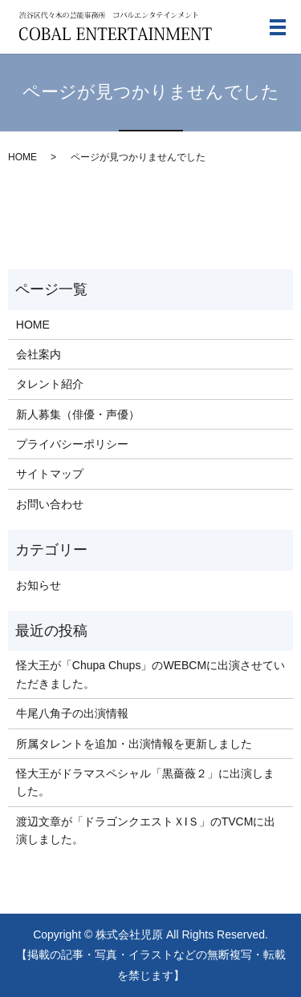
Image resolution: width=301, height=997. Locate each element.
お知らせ (38, 585)
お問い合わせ (49, 504)
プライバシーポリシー (72, 444)
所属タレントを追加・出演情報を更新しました (134, 743)
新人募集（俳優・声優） (78, 414)
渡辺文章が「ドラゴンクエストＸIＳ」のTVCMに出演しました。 (146, 830)
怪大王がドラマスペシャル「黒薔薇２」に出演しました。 (145, 782)
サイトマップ (49, 473)
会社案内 (38, 354)
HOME (22, 157)
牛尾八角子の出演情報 (72, 713)
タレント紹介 (49, 383)
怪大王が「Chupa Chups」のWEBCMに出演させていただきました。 (150, 674)
